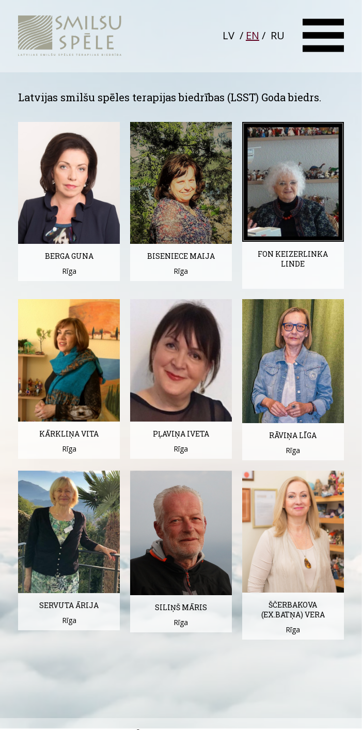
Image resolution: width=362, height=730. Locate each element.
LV (228, 35)
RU (278, 35)
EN (252, 35)
